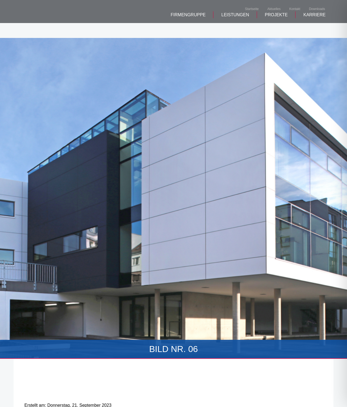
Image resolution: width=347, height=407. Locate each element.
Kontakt (294, 9)
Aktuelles (274, 9)
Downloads (317, 9)
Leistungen (235, 30)
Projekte (276, 30)
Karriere (314, 30)
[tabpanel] (173, 198)
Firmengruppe (188, 30)
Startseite (252, 9)
